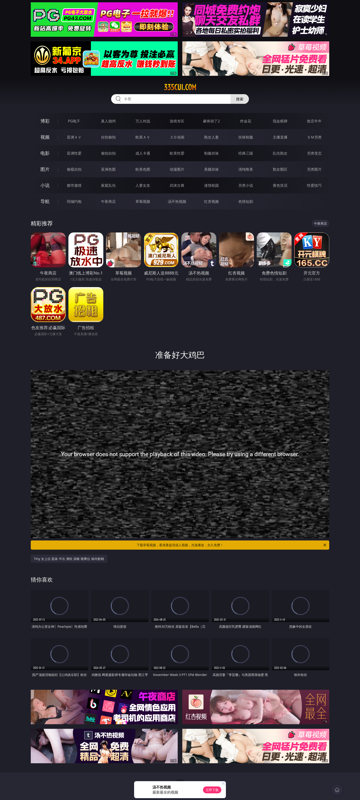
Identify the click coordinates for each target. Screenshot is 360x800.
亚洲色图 (108, 169)
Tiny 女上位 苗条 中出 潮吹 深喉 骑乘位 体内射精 (69, 559)
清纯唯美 (245, 169)
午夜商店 (108, 201)
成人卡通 (142, 153)
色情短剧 (245, 201)
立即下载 (212, 790)
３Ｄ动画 (177, 137)
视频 (45, 137)
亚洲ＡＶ (74, 137)
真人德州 (108, 121)
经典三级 (245, 153)
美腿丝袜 (211, 169)
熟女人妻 (211, 137)
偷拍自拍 (108, 153)
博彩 (45, 121)
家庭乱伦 (108, 185)
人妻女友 (142, 185)
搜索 (239, 99)
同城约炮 (74, 201)
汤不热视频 (177, 201)
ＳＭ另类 (314, 137)
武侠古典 (177, 185)
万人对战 (142, 121)
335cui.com (180, 87)
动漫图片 (177, 169)
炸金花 (245, 121)
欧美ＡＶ (142, 137)
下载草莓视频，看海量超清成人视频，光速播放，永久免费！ (232, 545)
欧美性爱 (177, 153)
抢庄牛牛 (314, 121)
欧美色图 (142, 169)
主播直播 (280, 137)
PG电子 (74, 121)
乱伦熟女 (280, 153)
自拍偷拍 (108, 137)
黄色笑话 (280, 185)
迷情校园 (211, 185)
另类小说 (245, 185)
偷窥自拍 (74, 169)
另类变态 (314, 153)
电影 (45, 153)
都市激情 (74, 185)
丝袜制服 (245, 137)
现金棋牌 (280, 121)
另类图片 (314, 169)
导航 (45, 201)
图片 (45, 169)
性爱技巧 (314, 185)
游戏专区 (177, 121)
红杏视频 (211, 201)
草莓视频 (142, 201)
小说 (45, 185)
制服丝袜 (211, 153)
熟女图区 (280, 169)
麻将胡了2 (211, 121)
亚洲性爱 (74, 153)
